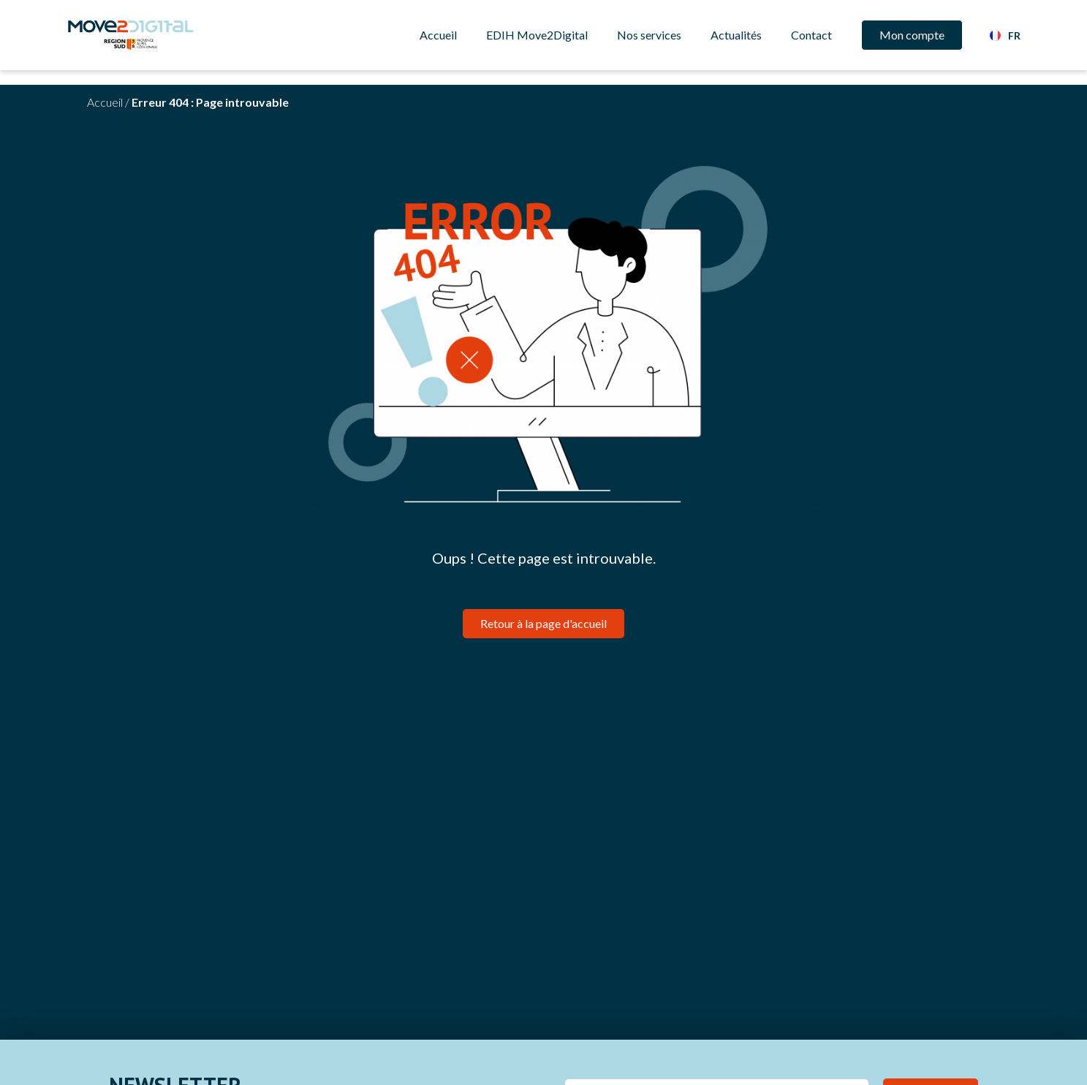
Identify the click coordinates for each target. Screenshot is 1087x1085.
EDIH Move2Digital (537, 35)
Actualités (736, 35)
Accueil (438, 35)
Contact (811, 35)
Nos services (649, 35)
